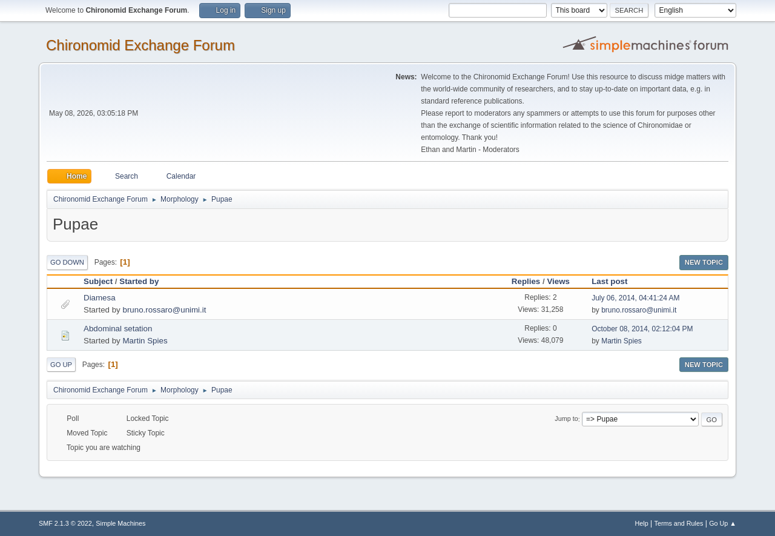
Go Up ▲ (722, 523)
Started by (144, 281)
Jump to (566, 419)
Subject (98, 281)
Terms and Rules (679, 523)
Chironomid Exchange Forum (140, 45)
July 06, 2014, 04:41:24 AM (635, 298)
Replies (526, 281)
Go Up (61, 364)
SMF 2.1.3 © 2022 (65, 523)
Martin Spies (144, 340)
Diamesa (100, 297)
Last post (609, 281)
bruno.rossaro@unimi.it (164, 309)
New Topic (704, 262)
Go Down (67, 262)
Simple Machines (120, 523)
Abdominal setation (118, 328)
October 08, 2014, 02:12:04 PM (642, 329)
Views (558, 281)
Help (641, 523)
